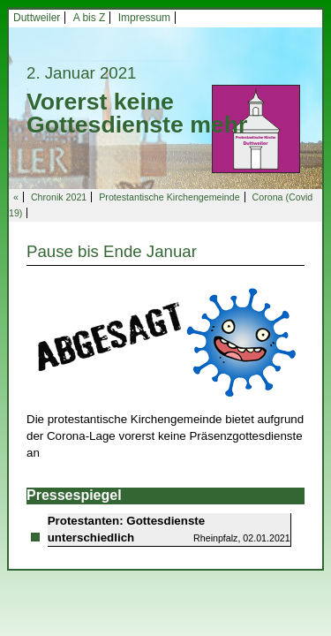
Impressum (144, 17)
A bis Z (89, 17)
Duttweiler (36, 17)
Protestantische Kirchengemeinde (169, 197)
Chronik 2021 (59, 197)
